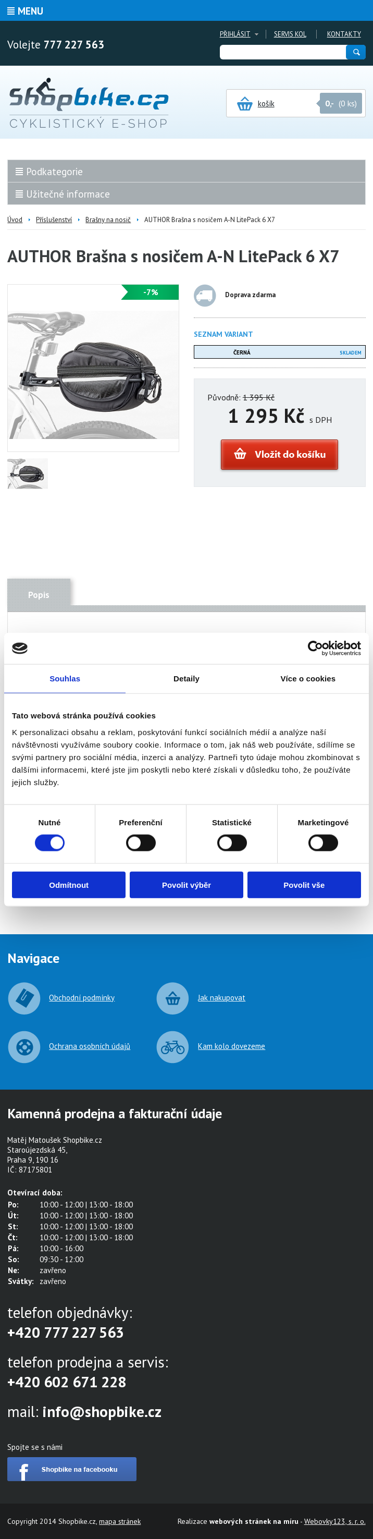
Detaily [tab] (186, 678)
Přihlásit (235, 34)
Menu (30, 11)
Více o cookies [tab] (308, 678)
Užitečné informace (68, 194)
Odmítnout (69, 884)
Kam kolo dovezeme (231, 1046)
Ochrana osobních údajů (89, 1046)
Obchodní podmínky (82, 998)
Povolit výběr (186, 884)
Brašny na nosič (108, 219)
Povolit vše (304, 884)
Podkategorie (54, 171)
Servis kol (290, 34)
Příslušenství (54, 219)
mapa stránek (120, 1521)
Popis (38, 595)
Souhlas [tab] (64, 678)
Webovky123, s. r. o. (335, 1521)
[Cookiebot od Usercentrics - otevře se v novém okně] (315, 648)
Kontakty (344, 34)
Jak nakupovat (221, 998)
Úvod (14, 219)
